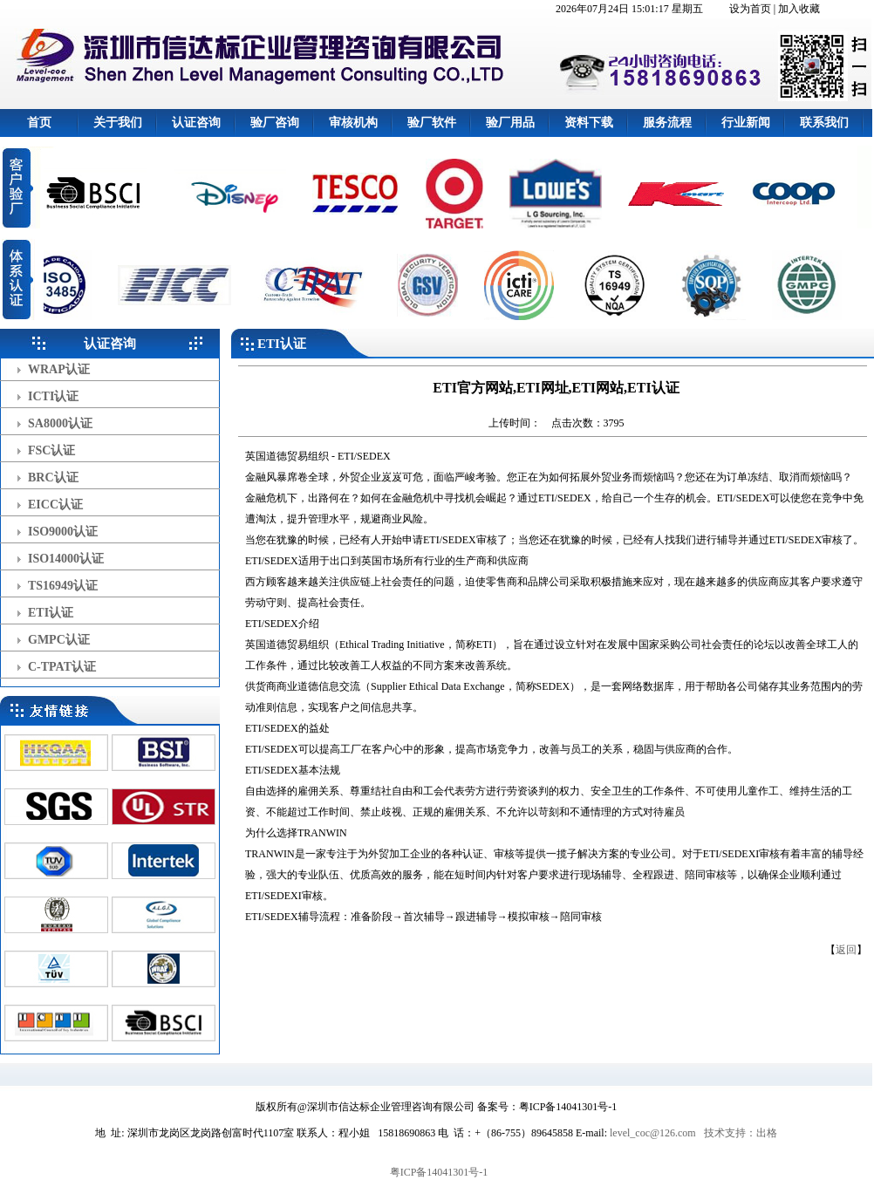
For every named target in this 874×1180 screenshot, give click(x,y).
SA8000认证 (60, 423)
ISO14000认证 (66, 558)
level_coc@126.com (653, 1133)
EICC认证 (55, 504)
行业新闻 (745, 122)
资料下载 (588, 122)
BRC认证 (53, 477)
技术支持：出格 (740, 1133)
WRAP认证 (59, 369)
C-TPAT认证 (62, 666)
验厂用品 (510, 122)
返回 (846, 950)
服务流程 (667, 122)
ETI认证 (50, 612)
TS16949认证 (63, 585)
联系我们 (824, 122)
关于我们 (117, 122)
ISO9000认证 (63, 531)
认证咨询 (196, 122)
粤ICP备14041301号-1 (439, 1172)
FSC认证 (51, 450)
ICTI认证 (53, 396)
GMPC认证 (59, 639)
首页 (39, 122)
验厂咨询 (274, 122)
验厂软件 (431, 122)
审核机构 (353, 122)
